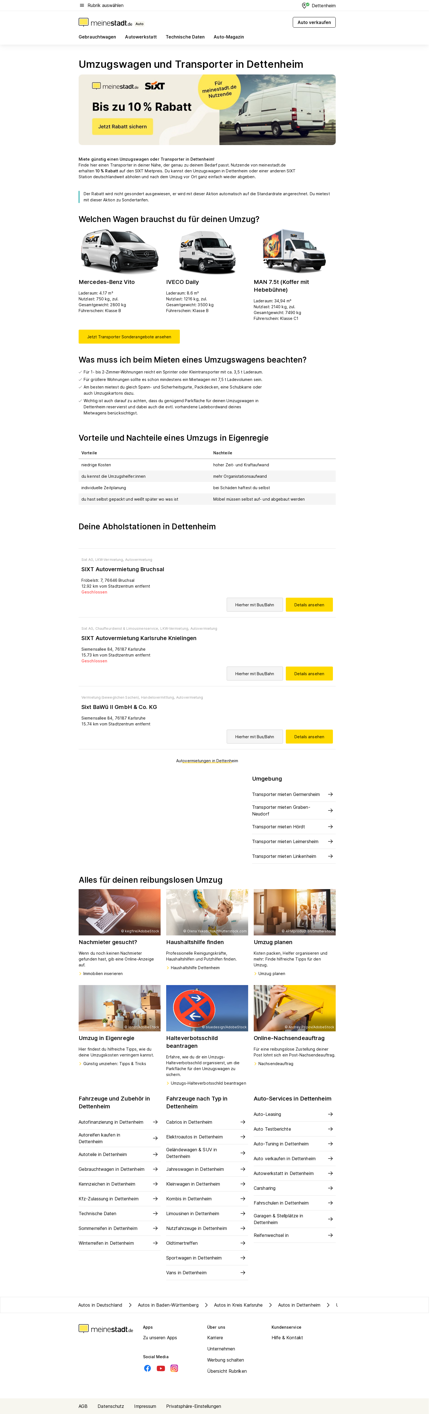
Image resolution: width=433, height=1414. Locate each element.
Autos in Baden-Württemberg (163, 1305)
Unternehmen (221, 1349)
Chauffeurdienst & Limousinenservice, (127, 628)
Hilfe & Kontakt (287, 1337)
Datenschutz (111, 1406)
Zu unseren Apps (160, 1337)
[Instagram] (174, 1368)
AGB (83, 1406)
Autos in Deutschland (100, 1305)
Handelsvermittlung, (158, 697)
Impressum (145, 1406)
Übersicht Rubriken (227, 1371)
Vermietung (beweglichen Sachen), (110, 697)
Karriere (215, 1337)
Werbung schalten (225, 1360)
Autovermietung (138, 560)
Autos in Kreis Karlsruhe (233, 1305)
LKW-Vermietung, (109, 560)
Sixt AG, (87, 560)
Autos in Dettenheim (293, 1305)
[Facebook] (147, 1368)
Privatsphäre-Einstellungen (193, 1406)
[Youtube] (160, 1368)
